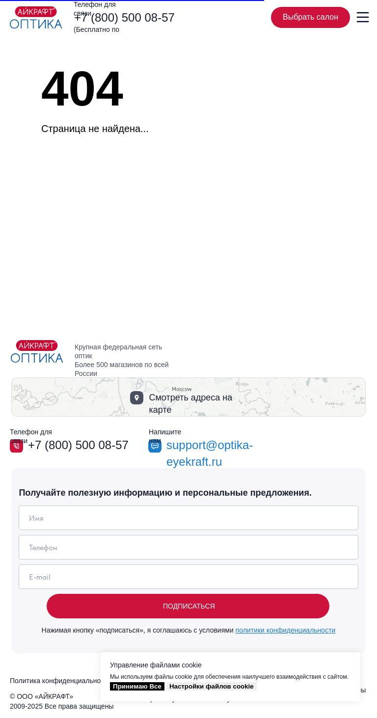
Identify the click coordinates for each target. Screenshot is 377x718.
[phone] (188, 547)
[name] (188, 517)
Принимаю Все (137, 686)
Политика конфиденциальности (60, 681)
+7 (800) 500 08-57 (124, 17)
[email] (188, 576)
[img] (36, 17)
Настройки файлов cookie (211, 686)
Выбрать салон (316, 17)
